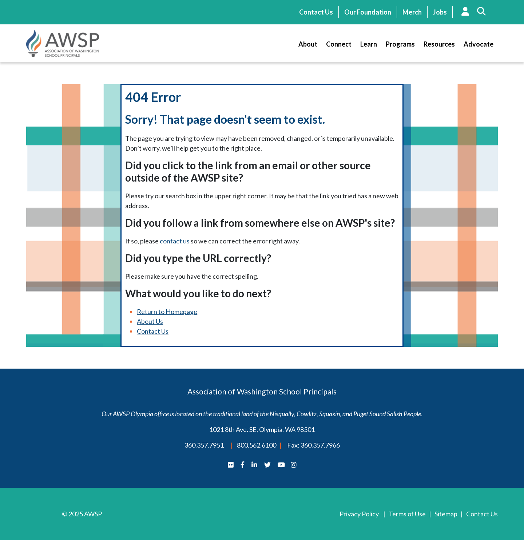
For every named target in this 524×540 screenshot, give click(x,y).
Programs (400, 44)
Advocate (478, 44)
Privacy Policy (359, 514)
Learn (368, 44)
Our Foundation (367, 12)
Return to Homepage (167, 311)
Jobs (440, 12)
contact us (175, 241)
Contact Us (316, 12)
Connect (339, 44)
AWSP (62, 43)
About (307, 44)
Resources (439, 44)
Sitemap (445, 514)
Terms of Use (407, 514)
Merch (412, 12)
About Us (150, 321)
